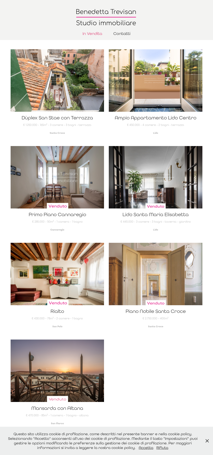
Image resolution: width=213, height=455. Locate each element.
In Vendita (92, 33)
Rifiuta (162, 447)
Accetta (146, 447)
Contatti (121, 33)
